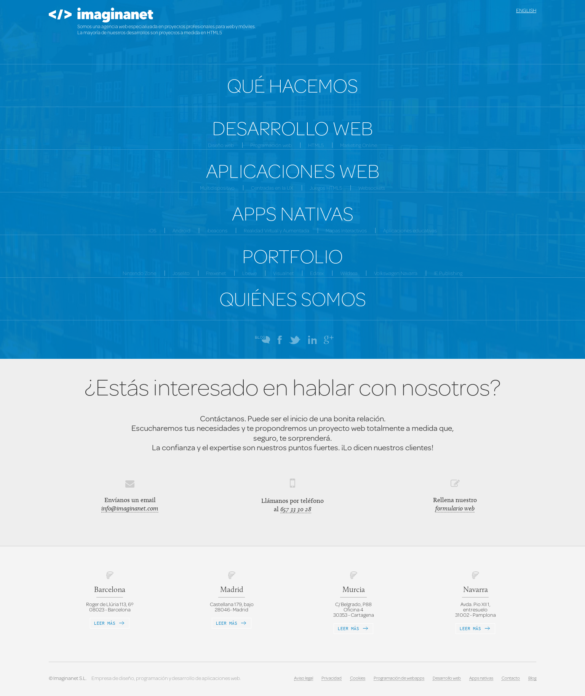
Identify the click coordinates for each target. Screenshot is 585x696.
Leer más (109, 623)
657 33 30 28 (295, 509)
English (526, 10)
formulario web (455, 508)
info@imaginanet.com (129, 508)
